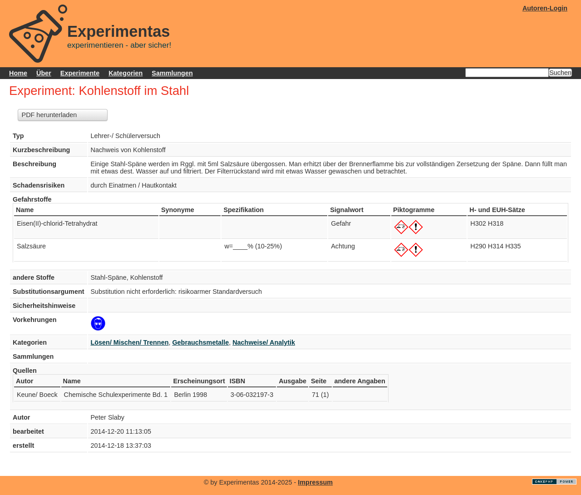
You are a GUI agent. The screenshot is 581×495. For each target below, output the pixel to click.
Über (43, 73)
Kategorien (125, 73)
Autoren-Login (544, 8)
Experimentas (118, 31)
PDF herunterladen (49, 115)
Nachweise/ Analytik (263, 342)
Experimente (79, 73)
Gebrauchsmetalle (200, 342)
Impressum (315, 482)
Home (18, 73)
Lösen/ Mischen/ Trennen (130, 342)
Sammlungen (172, 73)
